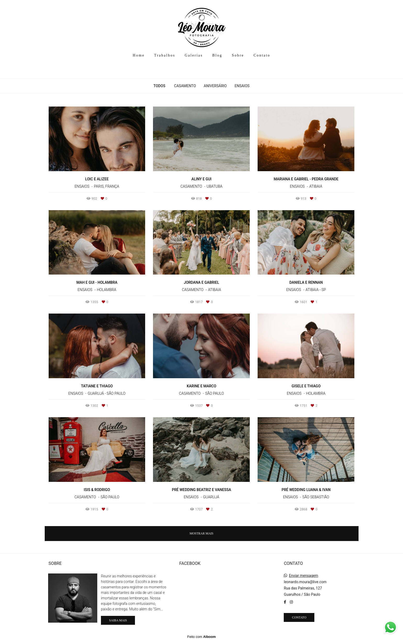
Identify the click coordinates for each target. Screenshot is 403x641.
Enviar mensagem (303, 575)
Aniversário (215, 86)
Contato (261, 55)
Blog (217, 55)
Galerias (194, 55)
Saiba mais (118, 620)
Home (139, 55)
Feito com (201, 637)
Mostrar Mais (201, 533)
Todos (159, 86)
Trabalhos (164, 55)
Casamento (185, 86)
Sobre (238, 55)
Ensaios (242, 86)
